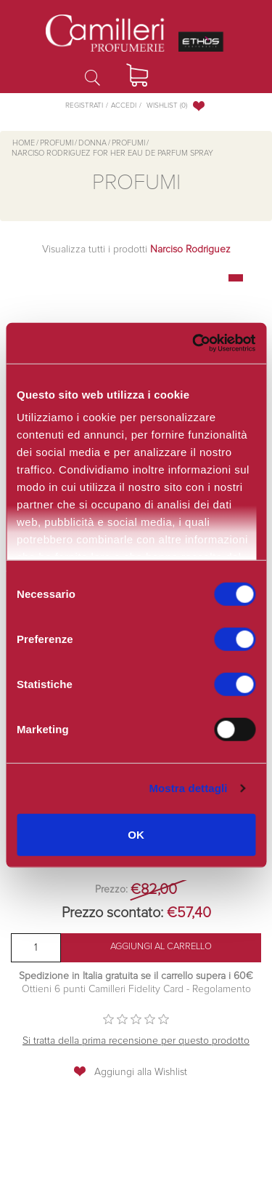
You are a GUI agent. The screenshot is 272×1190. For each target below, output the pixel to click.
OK (136, 834)
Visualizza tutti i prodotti (136, 249)
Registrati (84, 105)
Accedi (123, 105)
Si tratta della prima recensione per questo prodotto (136, 1041)
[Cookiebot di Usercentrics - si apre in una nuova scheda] (191, 343)
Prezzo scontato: (112, 913)
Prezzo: (111, 889)
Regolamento (220, 989)
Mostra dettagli (188, 788)
